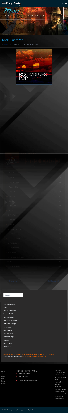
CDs (2, 378)
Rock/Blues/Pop (32, 44)
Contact (3, 383)
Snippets (6, 340)
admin (6, 44)
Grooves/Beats (8, 330)
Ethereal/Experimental (10, 320)
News (3, 381)
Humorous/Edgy (8, 337)
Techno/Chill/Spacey (9, 314)
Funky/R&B (6, 307)
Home (3, 371)
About (3, 374)
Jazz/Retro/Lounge (9, 324)
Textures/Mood (8, 333)
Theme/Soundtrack (9, 304)
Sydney (32, 410)
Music (24, 44)
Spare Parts (7, 346)
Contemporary (13, 281)
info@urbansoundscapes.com (12, 356)
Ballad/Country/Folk (53, 281)
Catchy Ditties (7, 343)
